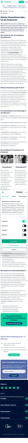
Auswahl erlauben (14, 245)
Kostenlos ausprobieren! (14, 323)
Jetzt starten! (14, 355)
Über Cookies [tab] (22, 196)
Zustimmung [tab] (5, 196)
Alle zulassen (14, 241)
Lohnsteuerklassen (14, 52)
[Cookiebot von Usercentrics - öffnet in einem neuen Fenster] (16, 192)
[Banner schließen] (25, 192)
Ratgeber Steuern (11, 6)
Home (3, 6)
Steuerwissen (21, 6)
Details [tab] (14, 196)
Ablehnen (13, 249)
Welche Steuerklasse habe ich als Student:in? (15, 7)
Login (21, 2)
